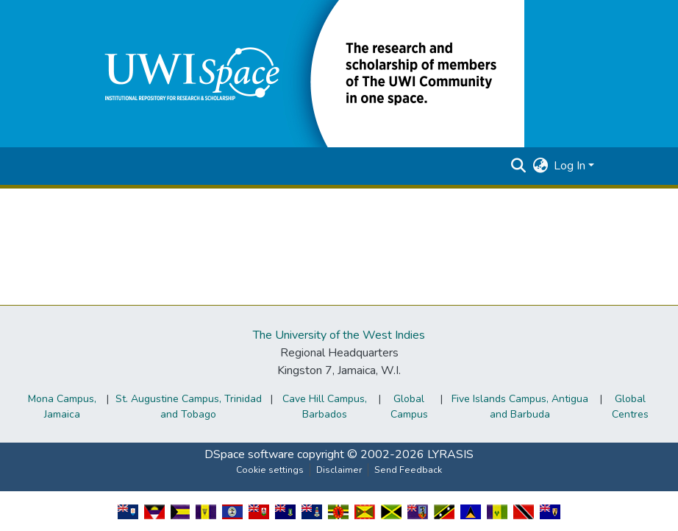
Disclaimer (339, 470)
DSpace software (249, 454)
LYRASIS (450, 454)
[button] (303, 73)
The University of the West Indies (339, 335)
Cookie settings (270, 470)
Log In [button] (571, 166)
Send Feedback (408, 470)
